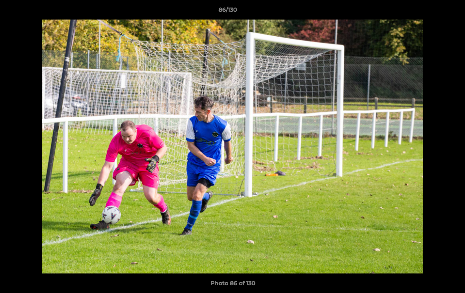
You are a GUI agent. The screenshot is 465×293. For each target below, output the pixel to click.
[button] (431, 11)
